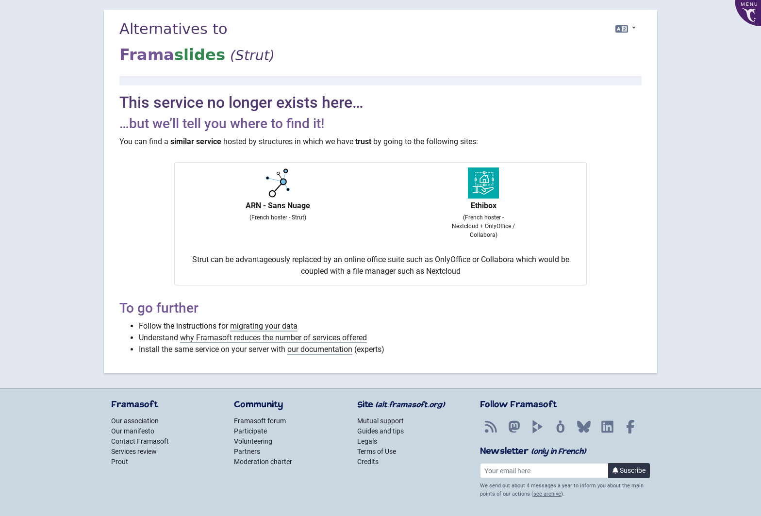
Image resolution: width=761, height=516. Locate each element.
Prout (119, 462)
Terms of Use (376, 451)
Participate (250, 431)
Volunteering (253, 441)
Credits (368, 462)
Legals (367, 441)
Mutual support (380, 421)
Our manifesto (132, 431)
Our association (135, 421)
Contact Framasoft (140, 441)
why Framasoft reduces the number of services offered (273, 337)
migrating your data (264, 326)
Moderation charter (263, 462)
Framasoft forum (260, 421)
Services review (134, 451)
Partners (247, 451)
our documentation (319, 349)
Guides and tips (380, 431)
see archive (547, 494)
